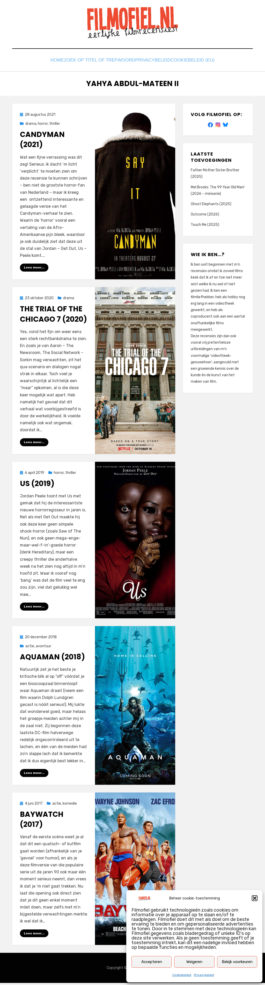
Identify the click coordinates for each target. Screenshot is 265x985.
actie (29, 648)
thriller (54, 125)
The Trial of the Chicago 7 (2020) (53, 315)
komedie (70, 805)
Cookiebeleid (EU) (196, 61)
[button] (254, 898)
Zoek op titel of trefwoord (100, 61)
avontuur (43, 648)
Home (56, 61)
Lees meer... (34, 269)
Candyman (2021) (42, 141)
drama (30, 125)
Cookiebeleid (181, 975)
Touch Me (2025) (205, 226)
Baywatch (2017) (41, 821)
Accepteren (151, 961)
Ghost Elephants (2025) (211, 205)
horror (43, 125)
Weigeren (194, 961)
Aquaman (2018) (52, 659)
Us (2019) (37, 485)
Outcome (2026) (205, 215)
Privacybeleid (204, 975)
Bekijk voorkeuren (237, 961)
